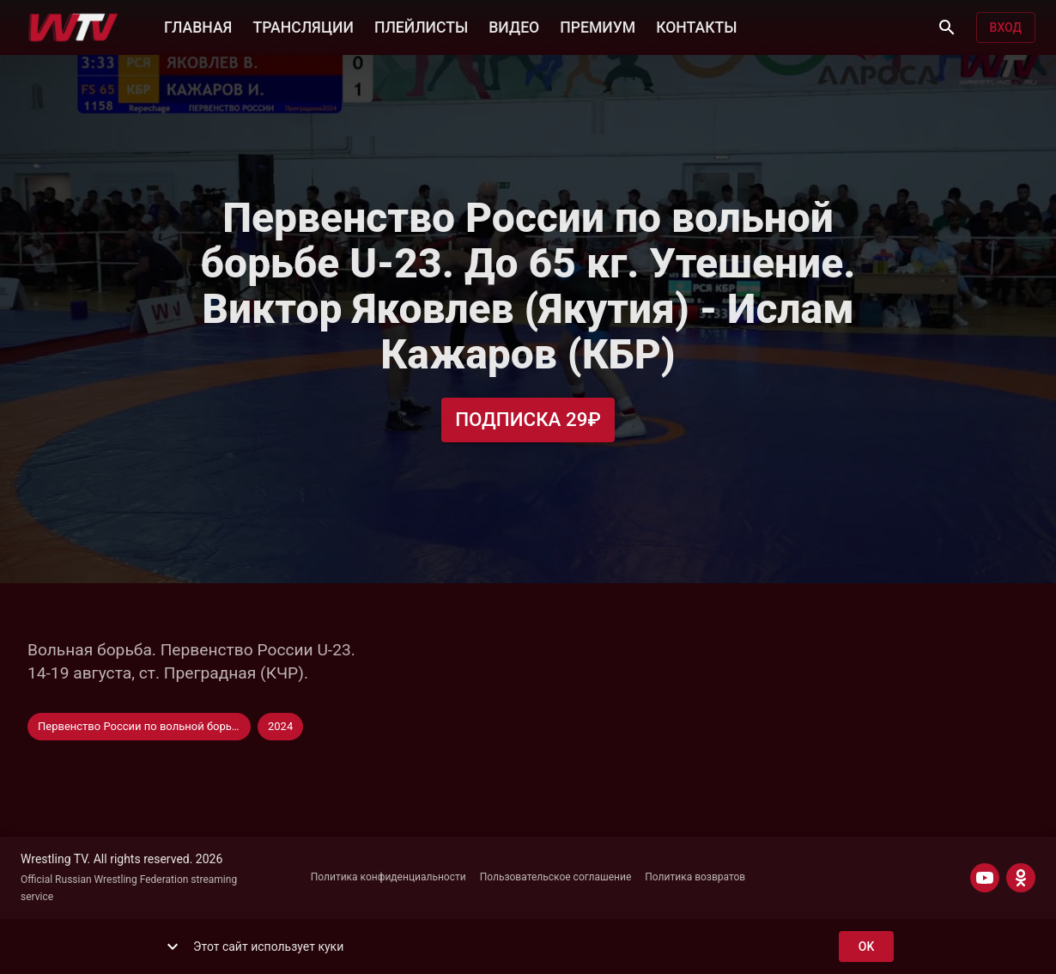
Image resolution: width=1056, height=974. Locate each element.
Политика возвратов (695, 877)
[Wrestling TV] (73, 27)
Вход (1006, 28)
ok (866, 947)
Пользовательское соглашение (556, 877)
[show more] (172, 946)
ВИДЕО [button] (513, 26)
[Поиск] (947, 27)
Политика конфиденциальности (388, 877)
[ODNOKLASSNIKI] (1020, 877)
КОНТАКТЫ (696, 26)
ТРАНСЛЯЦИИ (302, 26)
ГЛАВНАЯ (198, 26)
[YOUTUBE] (984, 877)
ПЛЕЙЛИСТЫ (421, 26)
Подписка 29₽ (528, 419)
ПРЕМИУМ (597, 26)
